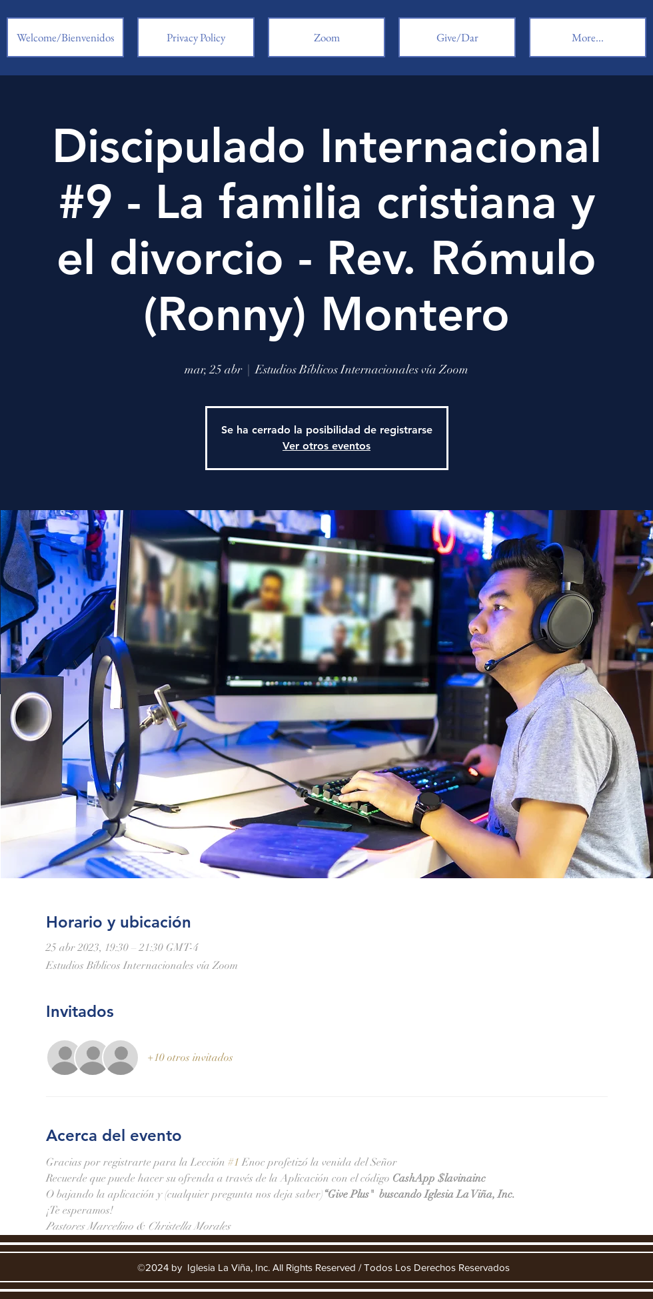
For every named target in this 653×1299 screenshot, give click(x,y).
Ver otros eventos (326, 445)
